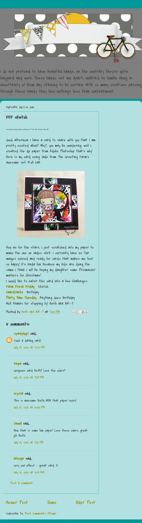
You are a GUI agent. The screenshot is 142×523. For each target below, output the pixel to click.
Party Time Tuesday (21, 297)
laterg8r (19, 458)
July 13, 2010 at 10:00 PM (29, 407)
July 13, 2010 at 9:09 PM (29, 377)
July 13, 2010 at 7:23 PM (29, 347)
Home (52, 502)
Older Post (86, 502)
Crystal (18, 393)
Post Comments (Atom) (40, 513)
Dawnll (17, 423)
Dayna (17, 363)
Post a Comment (21, 483)
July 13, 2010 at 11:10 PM (28, 442)
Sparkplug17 (21, 333)
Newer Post (17, 502)
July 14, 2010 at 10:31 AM (29, 472)
